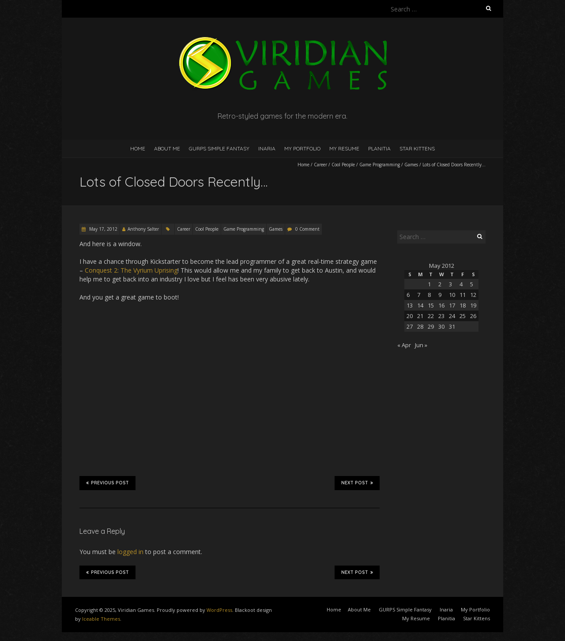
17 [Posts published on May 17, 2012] (452, 305)
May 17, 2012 (102, 229)
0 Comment (307, 229)
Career (320, 164)
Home (137, 148)
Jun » (421, 345)
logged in (130, 551)
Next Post (357, 482)
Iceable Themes (101, 618)
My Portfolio (302, 148)
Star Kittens (417, 148)
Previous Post (107, 482)
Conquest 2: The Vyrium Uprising (131, 270)
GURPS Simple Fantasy (219, 148)
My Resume (344, 148)
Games (411, 164)
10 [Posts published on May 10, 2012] (452, 295)
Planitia (379, 148)
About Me (167, 148)
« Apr (404, 345)
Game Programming (379, 164)
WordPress (219, 610)
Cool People (343, 164)
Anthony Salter (143, 229)
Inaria (266, 148)
